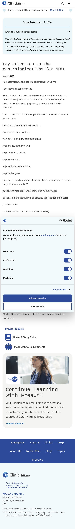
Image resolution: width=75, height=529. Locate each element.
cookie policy (48, 235)
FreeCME (37, 459)
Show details (59, 289)
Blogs (49, 451)
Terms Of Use (52, 512)
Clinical (49, 442)
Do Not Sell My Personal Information (17, 512)
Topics (61, 451)
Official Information (44, 515)
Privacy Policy (39, 512)
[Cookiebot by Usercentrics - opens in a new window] (59, 220)
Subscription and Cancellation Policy (19, 515)
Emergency (17, 442)
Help (61, 442)
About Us (15, 451)
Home (6, 10)
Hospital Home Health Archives (27, 10)
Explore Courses (14, 423)
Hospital (35, 442)
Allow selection (37, 306)
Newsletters (33, 451)
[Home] (13, 3)
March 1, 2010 (52, 10)
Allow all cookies (37, 298)
